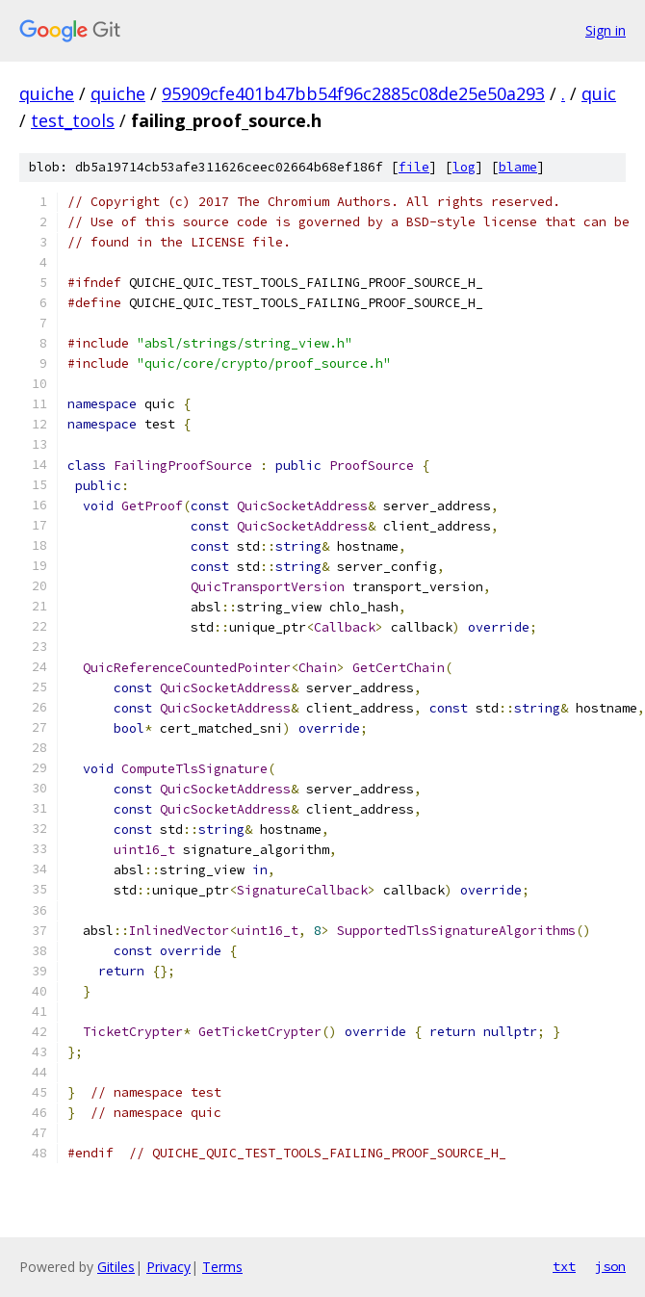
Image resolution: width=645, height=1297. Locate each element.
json (610, 1266)
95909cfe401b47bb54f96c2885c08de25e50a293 (353, 93)
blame (518, 167)
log (464, 167)
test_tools (73, 120)
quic (598, 93)
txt (564, 1266)
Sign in (605, 30)
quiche (46, 93)
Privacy (168, 1267)
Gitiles (116, 1267)
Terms (222, 1267)
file (414, 167)
